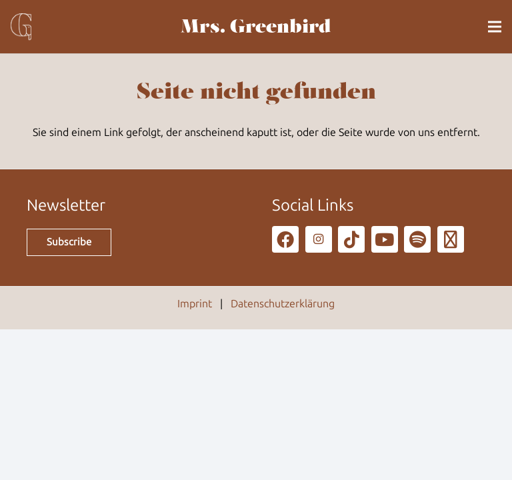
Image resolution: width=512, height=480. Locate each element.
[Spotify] (417, 239)
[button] (494, 26)
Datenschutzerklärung (283, 303)
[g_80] (21, 26)
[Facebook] (285, 239)
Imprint (194, 303)
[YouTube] (384, 239)
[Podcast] (450, 239)
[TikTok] (351, 239)
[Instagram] (318, 239)
